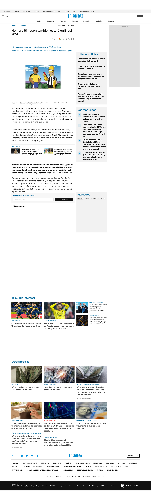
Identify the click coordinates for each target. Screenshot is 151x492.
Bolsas (87, 198)
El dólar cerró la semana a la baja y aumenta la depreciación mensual (91, 426)
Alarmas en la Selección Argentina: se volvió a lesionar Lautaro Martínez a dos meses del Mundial (32, 152)
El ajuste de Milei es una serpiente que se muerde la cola (90, 86)
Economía (50, 21)
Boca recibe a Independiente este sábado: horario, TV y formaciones (37, 47)
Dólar (39, 21)
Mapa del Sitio (17, 470)
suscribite (140, 15)
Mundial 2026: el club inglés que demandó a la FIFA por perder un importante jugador (42, 51)
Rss (126, 467)
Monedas (80, 198)
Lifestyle (133, 463)
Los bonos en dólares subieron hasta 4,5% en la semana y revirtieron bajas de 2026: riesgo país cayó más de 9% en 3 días (94, 130)
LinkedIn (27, 456)
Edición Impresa (52, 467)
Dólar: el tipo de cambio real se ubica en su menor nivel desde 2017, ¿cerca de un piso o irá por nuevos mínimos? (90, 391)
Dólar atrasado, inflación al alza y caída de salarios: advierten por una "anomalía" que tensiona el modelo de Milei (26, 440)
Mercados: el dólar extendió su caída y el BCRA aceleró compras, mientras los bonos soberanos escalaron (59, 427)
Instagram (22, 456)
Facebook (17, 456)
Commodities (95, 198)
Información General (72, 467)
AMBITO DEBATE (93, 477)
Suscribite (64, 199)
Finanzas (63, 21)
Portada (15, 463)
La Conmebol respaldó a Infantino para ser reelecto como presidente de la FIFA (98, 308)
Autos (88, 467)
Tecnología (116, 467)
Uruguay (111, 21)
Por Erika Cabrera (16, 447)
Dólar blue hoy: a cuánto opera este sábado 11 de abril (91, 59)
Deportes (23, 25)
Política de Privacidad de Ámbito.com (43, 470)
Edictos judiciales (85, 470)
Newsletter (146, 21)
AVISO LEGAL (68, 470)
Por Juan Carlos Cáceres (83, 398)
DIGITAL (54, 477)
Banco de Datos (83, 463)
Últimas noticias (30, 463)
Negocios (86, 21)
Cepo (59, 11)
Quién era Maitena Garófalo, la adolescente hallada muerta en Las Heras (94, 117)
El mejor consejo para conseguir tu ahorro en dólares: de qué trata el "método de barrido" (26, 426)
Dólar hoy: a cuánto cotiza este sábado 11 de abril (91, 67)
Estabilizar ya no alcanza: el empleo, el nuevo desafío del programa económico (91, 76)
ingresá (146, 15)
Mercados (97, 463)
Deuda (74, 11)
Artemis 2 (36, 11)
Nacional (15, 467)
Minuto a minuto (51, 421)
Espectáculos (101, 467)
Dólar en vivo (26, 11)
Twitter (12, 456)
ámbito (13, 25)
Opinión (99, 21)
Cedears (103, 198)
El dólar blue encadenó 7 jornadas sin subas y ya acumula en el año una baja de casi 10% (58, 442)
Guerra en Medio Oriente (87, 11)
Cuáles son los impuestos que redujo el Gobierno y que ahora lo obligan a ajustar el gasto (94, 156)
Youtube (32, 456)
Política (75, 21)
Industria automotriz (48, 11)
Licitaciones (112, 470)
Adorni (67, 11)
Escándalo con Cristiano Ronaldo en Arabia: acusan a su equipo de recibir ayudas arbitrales (59, 326)
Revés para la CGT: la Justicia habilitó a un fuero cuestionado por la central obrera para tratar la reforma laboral (94, 144)
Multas (100, 470)
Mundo (26, 467)
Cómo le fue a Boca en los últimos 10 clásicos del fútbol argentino (26, 324)
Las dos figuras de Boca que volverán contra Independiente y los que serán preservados (98, 321)
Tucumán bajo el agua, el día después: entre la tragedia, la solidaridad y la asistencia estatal (91, 97)
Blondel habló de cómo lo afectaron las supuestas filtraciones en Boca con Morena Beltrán (63, 152)
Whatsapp (37, 456)
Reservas (16, 11)
